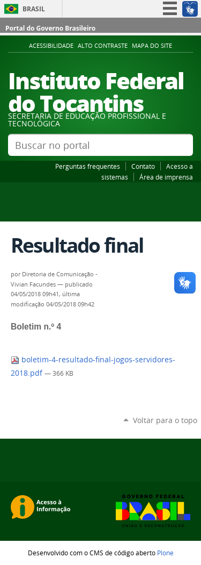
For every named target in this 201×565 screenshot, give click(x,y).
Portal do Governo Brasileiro (50, 28)
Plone (165, 552)
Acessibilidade (51, 45)
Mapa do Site (152, 45)
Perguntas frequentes (87, 166)
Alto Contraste (103, 45)
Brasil (34, 8)
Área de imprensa (166, 177)
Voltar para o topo (165, 420)
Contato (143, 166)
